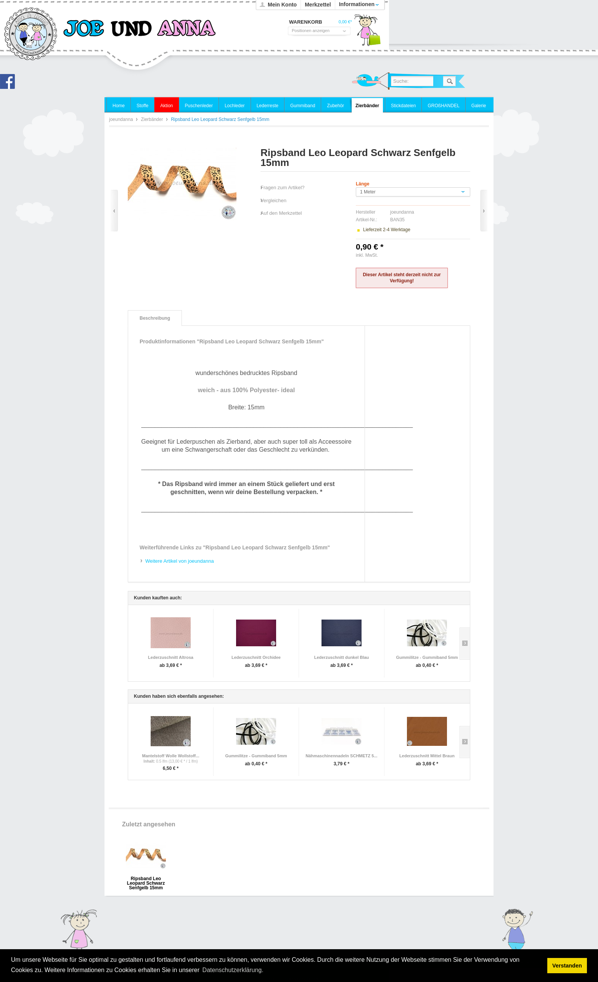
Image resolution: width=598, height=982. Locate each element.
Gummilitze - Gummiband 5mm (427, 657)
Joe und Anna (9, 83)
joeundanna (31, 34)
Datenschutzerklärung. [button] (233, 970)
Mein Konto (282, 5)
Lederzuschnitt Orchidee (256, 657)
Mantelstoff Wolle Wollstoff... (170, 755)
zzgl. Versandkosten (399, 255)
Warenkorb (367, 32)
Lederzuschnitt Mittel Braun (427, 755)
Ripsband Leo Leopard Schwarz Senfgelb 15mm (146, 881)
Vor (483, 211)
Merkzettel (318, 5)
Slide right (465, 644)
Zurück (114, 211)
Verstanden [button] (567, 966)
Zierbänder (152, 119)
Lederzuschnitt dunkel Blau (341, 657)
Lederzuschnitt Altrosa (170, 657)
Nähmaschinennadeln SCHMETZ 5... (341, 755)
